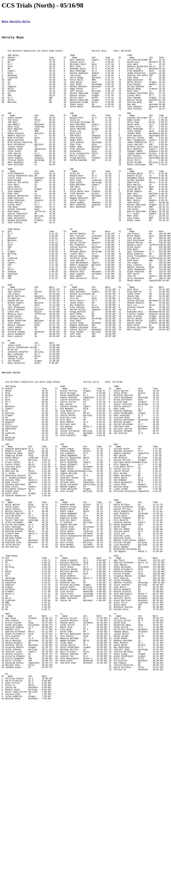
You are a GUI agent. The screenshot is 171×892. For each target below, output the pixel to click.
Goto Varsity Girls (16, 22)
